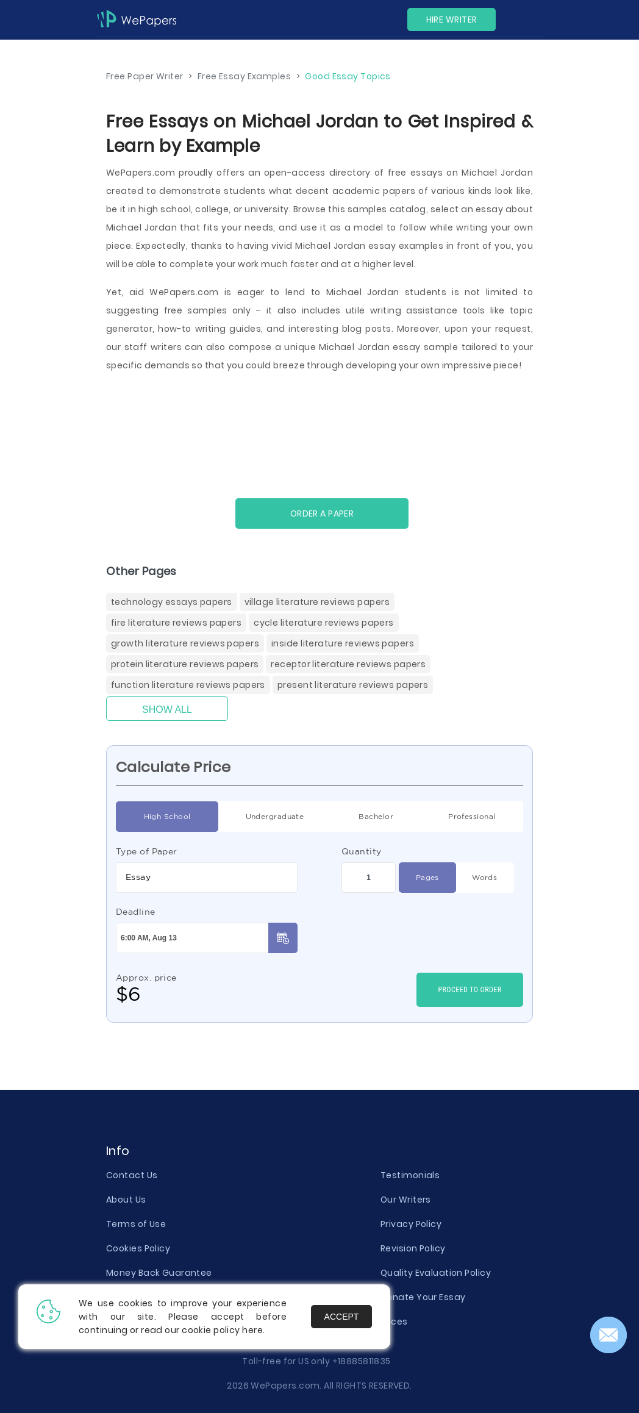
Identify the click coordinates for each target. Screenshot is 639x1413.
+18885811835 (361, 1361)
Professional (471, 816)
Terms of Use (136, 1224)
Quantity (361, 851)
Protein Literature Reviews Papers (185, 664)
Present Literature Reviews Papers (352, 685)
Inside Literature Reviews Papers (342, 643)
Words (484, 877)
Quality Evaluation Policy (435, 1273)
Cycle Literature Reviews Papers (324, 623)
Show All (167, 709)
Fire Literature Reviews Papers (176, 623)
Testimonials (410, 1175)
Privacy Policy (410, 1224)
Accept (341, 1317)
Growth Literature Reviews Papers (185, 643)
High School (167, 816)
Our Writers (405, 1199)
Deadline (135, 912)
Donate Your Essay (422, 1297)
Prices (394, 1321)
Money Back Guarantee (159, 1273)
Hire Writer (451, 19)
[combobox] (207, 877)
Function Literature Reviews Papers (188, 685)
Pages (427, 877)
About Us (126, 1199)
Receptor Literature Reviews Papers (348, 664)
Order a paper (322, 513)
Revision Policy (413, 1248)
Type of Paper (146, 851)
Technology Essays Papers (171, 602)
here (252, 1330)
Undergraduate (275, 816)
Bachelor (376, 816)
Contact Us (131, 1175)
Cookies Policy (138, 1248)
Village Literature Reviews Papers (317, 602)
